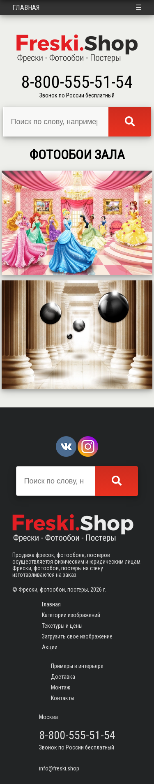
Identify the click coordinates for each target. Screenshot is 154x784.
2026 (96, 589)
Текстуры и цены (62, 625)
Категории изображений (71, 615)
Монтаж (60, 687)
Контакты (62, 698)
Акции (49, 647)
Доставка (63, 676)
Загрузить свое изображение (77, 636)
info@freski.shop (59, 768)
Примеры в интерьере (77, 666)
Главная (26, 7)
